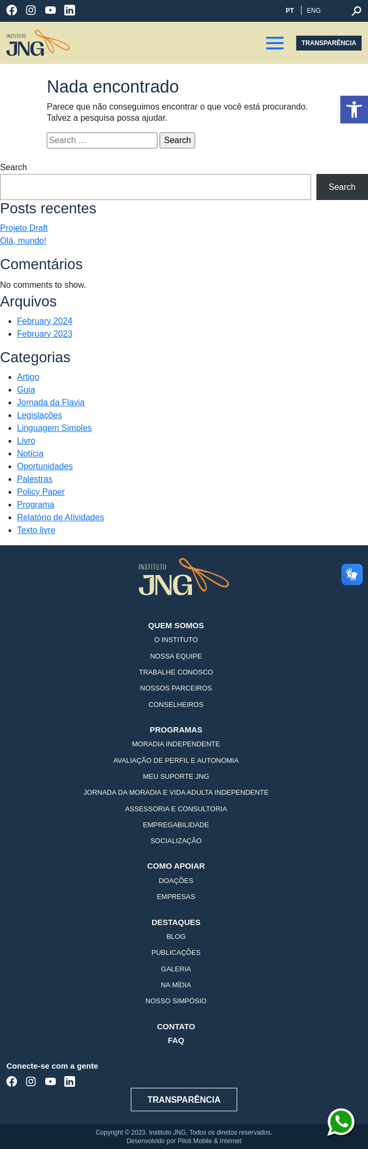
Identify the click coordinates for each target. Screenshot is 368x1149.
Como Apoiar (176, 865)
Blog (176, 936)
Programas (175, 729)
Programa (35, 504)
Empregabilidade (176, 825)
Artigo (28, 376)
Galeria (176, 969)
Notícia (30, 453)
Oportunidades (45, 466)
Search (13, 167)
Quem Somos (176, 625)
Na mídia (176, 985)
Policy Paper (41, 491)
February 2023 (44, 333)
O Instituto (176, 640)
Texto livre (36, 530)
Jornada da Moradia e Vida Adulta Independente (176, 792)
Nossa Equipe (176, 656)
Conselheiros (175, 705)
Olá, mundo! (23, 240)
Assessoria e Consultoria (176, 809)
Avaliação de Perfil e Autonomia (176, 760)
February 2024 (44, 321)
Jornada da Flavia (51, 402)
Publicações (176, 952)
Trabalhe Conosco (176, 672)
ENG (314, 10)
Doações (175, 881)
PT (290, 10)
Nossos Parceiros (176, 688)
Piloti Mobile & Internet (209, 1141)
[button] (354, 109)
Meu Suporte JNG (176, 776)
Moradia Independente (176, 744)
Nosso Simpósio (176, 1001)
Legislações (39, 415)
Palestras (35, 479)
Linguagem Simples (54, 427)
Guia (26, 389)
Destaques (176, 922)
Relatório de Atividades (60, 517)
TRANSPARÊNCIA (329, 43)
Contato (176, 1026)
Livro (26, 440)
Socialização (176, 841)
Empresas (176, 897)
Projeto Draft (24, 227)
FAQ (176, 1040)
